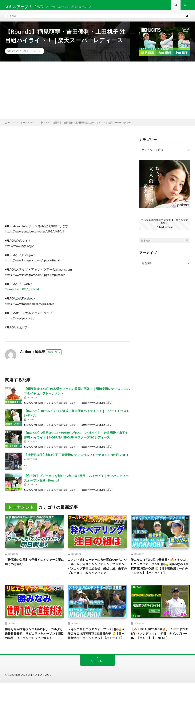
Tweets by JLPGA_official (22, 293)
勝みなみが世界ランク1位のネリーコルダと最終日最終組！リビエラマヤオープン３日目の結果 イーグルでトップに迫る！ (34, 649)
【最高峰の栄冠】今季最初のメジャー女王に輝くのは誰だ (33, 566)
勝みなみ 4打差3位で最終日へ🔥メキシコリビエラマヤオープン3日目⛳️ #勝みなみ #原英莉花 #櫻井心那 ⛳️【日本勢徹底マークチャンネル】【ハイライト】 (160, 573)
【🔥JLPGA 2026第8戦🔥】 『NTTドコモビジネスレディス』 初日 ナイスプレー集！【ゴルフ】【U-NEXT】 (160, 649)
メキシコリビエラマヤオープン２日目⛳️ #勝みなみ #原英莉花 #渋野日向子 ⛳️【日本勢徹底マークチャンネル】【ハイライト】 (97, 649)
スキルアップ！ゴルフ (41, 693)
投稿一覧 (53, 355)
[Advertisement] (97, 93)
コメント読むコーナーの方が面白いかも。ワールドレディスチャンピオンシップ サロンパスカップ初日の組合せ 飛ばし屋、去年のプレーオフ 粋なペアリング (97, 573)
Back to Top (97, 680)
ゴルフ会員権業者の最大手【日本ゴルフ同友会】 (164, 225)
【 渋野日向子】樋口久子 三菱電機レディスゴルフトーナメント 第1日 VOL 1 (76, 458)
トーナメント (33, 54)
